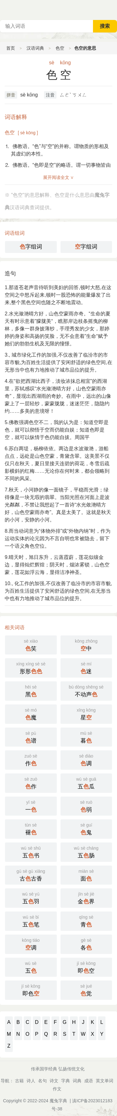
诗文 (54, 1080)
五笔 (31, 920)
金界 (86, 897)
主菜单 (112, 9)
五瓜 (86, 782)
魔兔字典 (58, 1100)
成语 (88, 1080)
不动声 (86, 690)
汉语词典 (35, 48)
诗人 (31, 1080)
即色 (31, 989)
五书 (31, 851)
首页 (10, 48)
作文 (57, 1088)
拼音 (11, 94)
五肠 (86, 851)
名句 (42, 1080)
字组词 (31, 247)
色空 (60, 48)
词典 (77, 1080)
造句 (10, 273)
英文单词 (104, 1080)
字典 (65, 1080)
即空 (86, 967)
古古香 (31, 874)
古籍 (19, 1080)
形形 (31, 667)
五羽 (31, 897)
